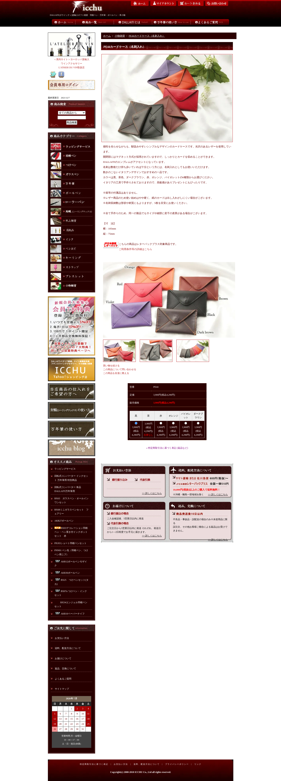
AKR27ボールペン (64, 520)
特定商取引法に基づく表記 (94, 764)
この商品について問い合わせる (119, 369)
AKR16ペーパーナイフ (69, 613)
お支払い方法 (62, 638)
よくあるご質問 (63, 678)
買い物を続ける (111, 365)
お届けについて (63, 658)
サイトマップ (62, 688)
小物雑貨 (120, 35)
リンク (197, 764)
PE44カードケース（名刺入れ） (147, 35)
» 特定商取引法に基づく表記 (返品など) (167, 448)
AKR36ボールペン (67, 572)
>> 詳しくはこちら (152, 493)
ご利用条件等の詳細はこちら (135, 249)
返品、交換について (65, 668)
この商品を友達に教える (116, 373)
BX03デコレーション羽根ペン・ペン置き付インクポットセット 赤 (71, 532)
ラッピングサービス (65, 468)
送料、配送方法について (68, 648)
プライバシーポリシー (177, 764)
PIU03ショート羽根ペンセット (71, 543)
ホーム (107, 35)
